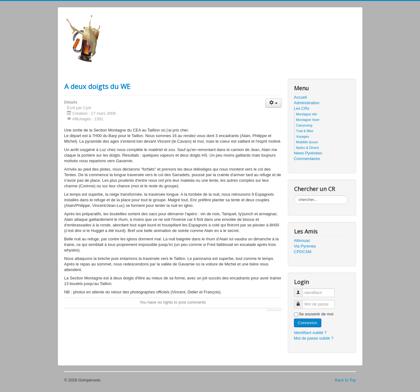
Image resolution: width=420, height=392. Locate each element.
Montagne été (306, 114)
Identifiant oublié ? (310, 332)
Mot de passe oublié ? (313, 338)
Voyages (302, 136)
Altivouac (302, 240)
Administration (306, 102)
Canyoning (304, 125)
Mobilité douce (307, 142)
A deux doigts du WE (97, 86)
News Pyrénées (308, 153)
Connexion (307, 322)
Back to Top (345, 380)
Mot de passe (300, 301)
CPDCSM (302, 251)
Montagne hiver (308, 120)
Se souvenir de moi (316, 314)
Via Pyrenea (305, 246)
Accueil (300, 97)
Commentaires (307, 158)
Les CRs (301, 108)
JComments (273, 310)
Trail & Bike (305, 131)
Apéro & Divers (307, 147)
